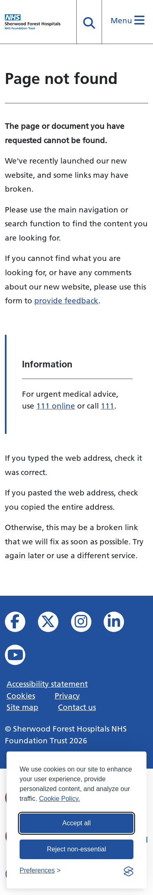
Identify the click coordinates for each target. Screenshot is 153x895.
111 (107, 406)
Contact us (77, 707)
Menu (127, 20)
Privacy (67, 696)
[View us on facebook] (20, 624)
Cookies (21, 696)
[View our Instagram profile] (86, 624)
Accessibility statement (47, 684)
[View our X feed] (53, 624)
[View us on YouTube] (20, 657)
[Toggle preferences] (40, 870)
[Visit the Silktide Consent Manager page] (128, 870)
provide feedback (66, 300)
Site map (22, 707)
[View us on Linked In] (119, 624)
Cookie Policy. (59, 798)
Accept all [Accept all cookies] (76, 823)
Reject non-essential (76, 849)
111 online (55, 406)
